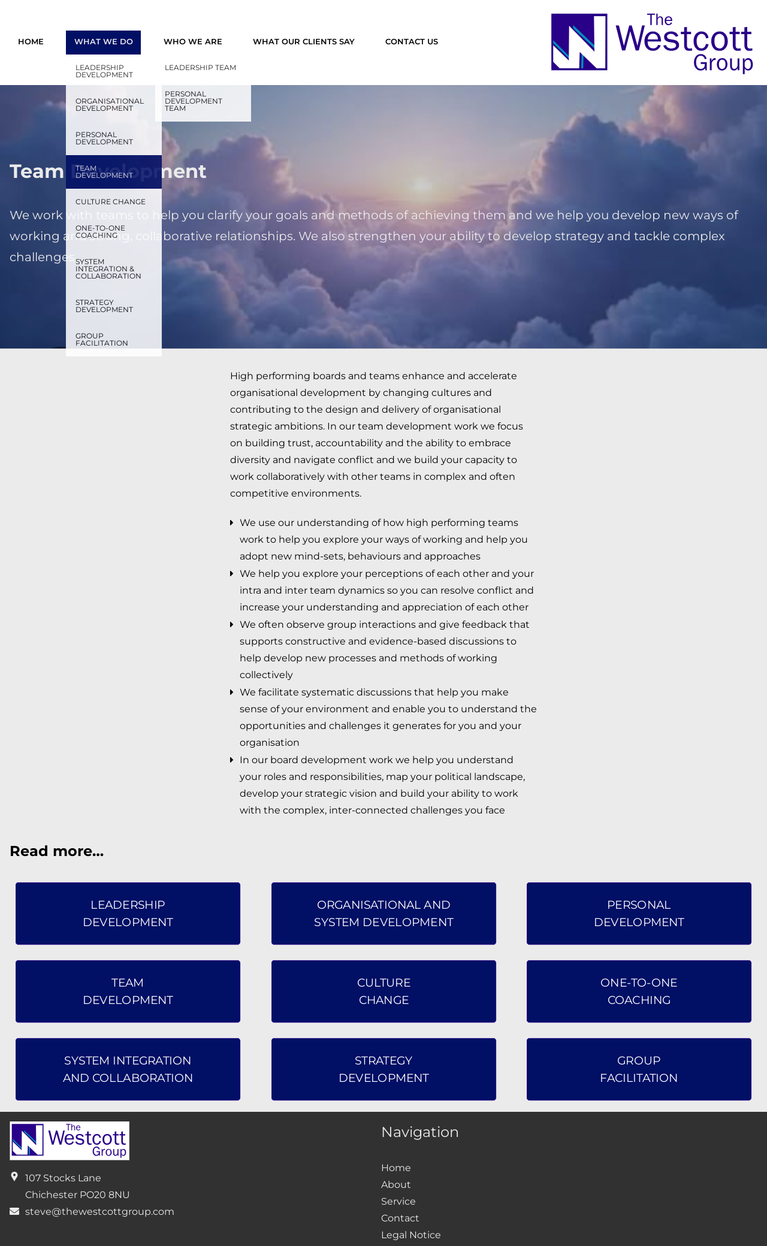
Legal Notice (411, 1235)
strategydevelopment (383, 1069)
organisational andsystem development (383, 914)
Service (398, 1201)
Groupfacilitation (639, 1069)
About (396, 1184)
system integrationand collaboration (128, 1069)
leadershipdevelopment (128, 914)
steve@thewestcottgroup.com (99, 1211)
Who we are (193, 41)
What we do (103, 41)
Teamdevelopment (128, 991)
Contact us (411, 41)
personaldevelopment (639, 914)
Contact (400, 1218)
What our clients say (304, 41)
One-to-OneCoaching (639, 991)
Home (31, 41)
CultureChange (383, 991)
